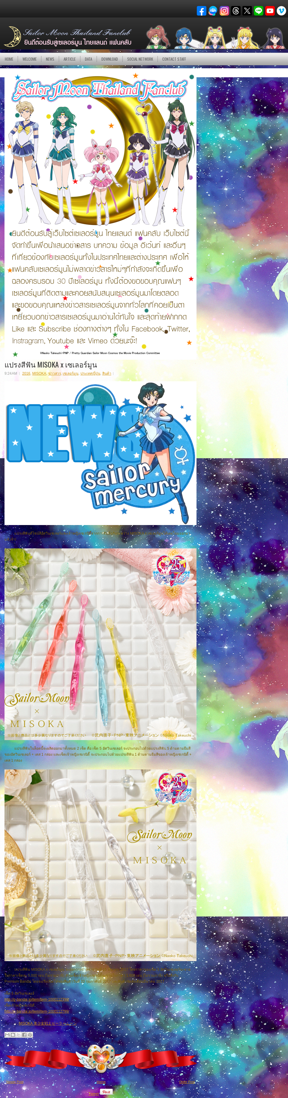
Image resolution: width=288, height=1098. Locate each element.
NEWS (50, 59)
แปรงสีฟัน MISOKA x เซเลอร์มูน (50, 364)
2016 (26, 373)
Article (70, 59)
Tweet (93, 1093)
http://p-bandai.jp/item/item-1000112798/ (36, 999)
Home (9, 59)
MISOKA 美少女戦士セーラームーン (47, 1023)
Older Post (187, 1082)
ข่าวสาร (54, 373)
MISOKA (39, 373)
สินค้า (106, 373)
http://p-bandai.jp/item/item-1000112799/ (36, 1011)
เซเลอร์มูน (70, 373)
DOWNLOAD (109, 59)
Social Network (140, 59)
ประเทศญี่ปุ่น (90, 373)
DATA (88, 59)
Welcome (29, 59)
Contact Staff (174, 59)
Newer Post (14, 1082)
